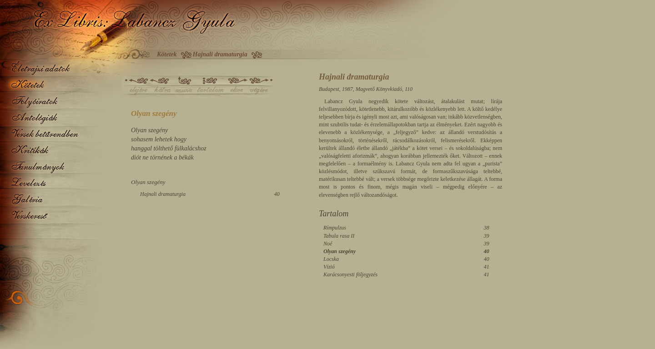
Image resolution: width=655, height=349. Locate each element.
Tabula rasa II (338, 236)
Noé (327, 243)
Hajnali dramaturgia (163, 194)
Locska (331, 259)
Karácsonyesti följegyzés (350, 274)
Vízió (329, 267)
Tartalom (333, 213)
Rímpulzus (334, 227)
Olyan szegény (339, 251)
